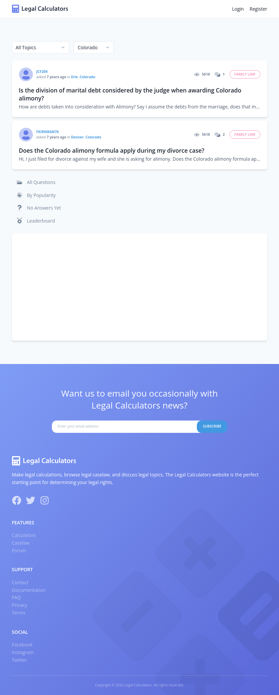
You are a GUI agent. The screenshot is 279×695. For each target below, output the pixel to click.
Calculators (24, 535)
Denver (77, 137)
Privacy (19, 605)
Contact (20, 582)
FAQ (16, 597)
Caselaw (21, 543)
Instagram (23, 652)
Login (238, 9)
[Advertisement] (139, 287)
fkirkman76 (47, 131)
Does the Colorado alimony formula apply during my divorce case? (112, 150)
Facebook (22, 644)
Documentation (29, 590)
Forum (19, 550)
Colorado (87, 77)
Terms (19, 612)
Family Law (244, 74)
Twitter (19, 660)
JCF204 (42, 71)
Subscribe (212, 426)
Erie (74, 77)
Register (258, 9)
